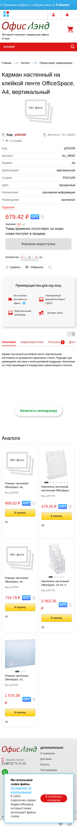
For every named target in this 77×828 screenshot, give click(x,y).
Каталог (9, 47)
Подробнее (8, 207)
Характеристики (32, 342)
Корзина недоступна (38, 244)
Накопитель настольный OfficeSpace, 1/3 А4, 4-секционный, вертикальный (55, 583)
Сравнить (13, 267)
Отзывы (54, 342)
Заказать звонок (13, 759)
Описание (9, 342)
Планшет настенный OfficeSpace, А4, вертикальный (16, 580)
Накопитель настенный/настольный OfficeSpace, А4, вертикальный (55, 488)
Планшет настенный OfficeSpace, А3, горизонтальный (16, 677)
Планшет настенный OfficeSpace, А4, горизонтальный (16, 485)
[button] (6, 14)
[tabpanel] (56, 464)
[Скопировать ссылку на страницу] (49, 267)
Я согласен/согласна (54, 798)
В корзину (20, 512)
